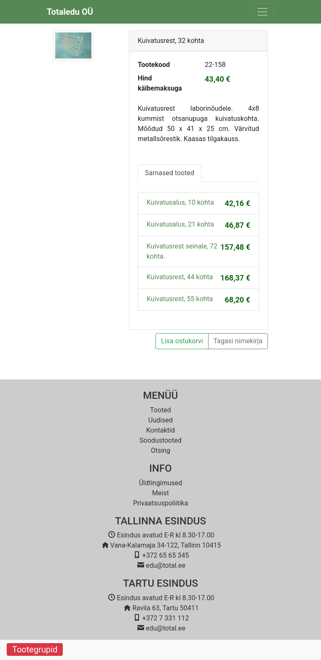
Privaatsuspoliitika (160, 503)
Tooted (160, 410)
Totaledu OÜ (70, 12)
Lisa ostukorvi (182, 341)
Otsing (160, 450)
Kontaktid (160, 430)
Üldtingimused (160, 483)
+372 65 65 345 (165, 555)
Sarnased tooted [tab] (169, 173)
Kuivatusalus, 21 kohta (180, 224)
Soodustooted (160, 440)
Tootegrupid (34, 649)
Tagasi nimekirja (238, 341)
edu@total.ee (165, 565)
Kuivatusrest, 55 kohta (180, 299)
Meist (160, 493)
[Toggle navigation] (262, 11)
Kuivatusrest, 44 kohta (180, 277)
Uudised (160, 420)
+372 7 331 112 (165, 618)
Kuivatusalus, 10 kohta (180, 202)
